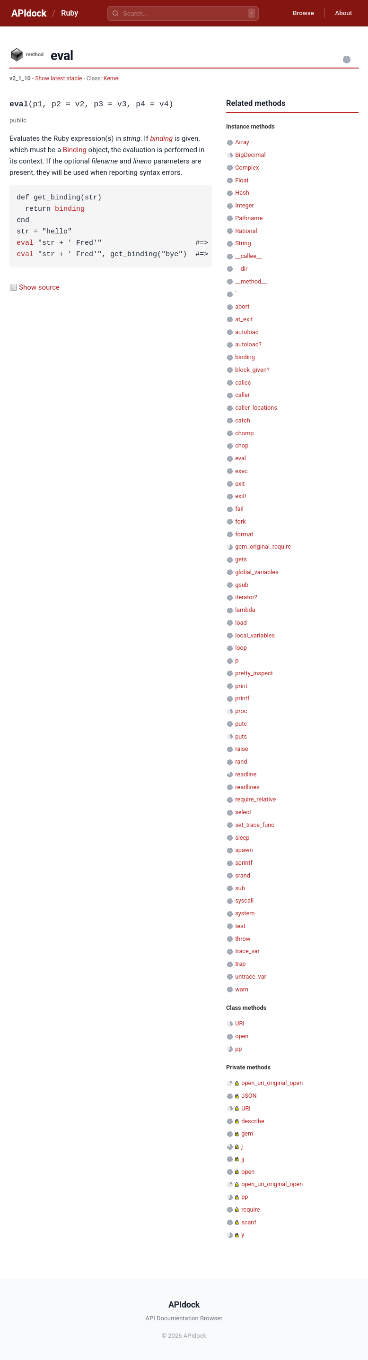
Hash (242, 192)
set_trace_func (254, 824)
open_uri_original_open (272, 1082)
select (243, 812)
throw (242, 938)
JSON (248, 1095)
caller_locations (256, 407)
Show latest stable (59, 78)
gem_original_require (263, 546)
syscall (244, 900)
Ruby (69, 13)
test (240, 926)
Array (242, 142)
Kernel (112, 78)
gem (247, 1133)
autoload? (248, 344)
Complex (247, 167)
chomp (244, 433)
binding (161, 138)
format (244, 534)
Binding (75, 150)
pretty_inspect (254, 673)
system (244, 913)
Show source (39, 287)
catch (242, 420)
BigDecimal (250, 154)
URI (240, 1023)
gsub (241, 584)
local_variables (255, 635)
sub (240, 888)
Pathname (249, 218)
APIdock (28, 13)
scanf (248, 1222)
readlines (247, 787)
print (241, 685)
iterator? (246, 597)
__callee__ (248, 255)
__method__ (251, 281)
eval (25, 243)
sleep (242, 837)
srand (242, 875)
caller (242, 394)
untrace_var (250, 976)
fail (239, 508)
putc (241, 723)
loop (241, 647)
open (241, 1036)
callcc (243, 382)
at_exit (244, 319)
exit (240, 483)
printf (242, 698)
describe (252, 1121)
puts (241, 736)
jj (242, 1158)
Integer (244, 205)
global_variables (256, 572)
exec (241, 470)
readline (245, 774)
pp (238, 1048)
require (250, 1209)
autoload (247, 332)
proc (241, 710)
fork (240, 521)
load (241, 622)
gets (241, 559)
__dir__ (244, 268)
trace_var (247, 951)
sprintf (244, 862)
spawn (244, 849)
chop (241, 445)
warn (241, 989)
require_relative (255, 799)
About (342, 13)
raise (241, 748)
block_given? (252, 369)
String (243, 243)
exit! (240, 495)
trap (240, 963)
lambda (245, 609)
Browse (299, 13)
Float (242, 180)
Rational (246, 230)
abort (242, 306)
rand (241, 761)
